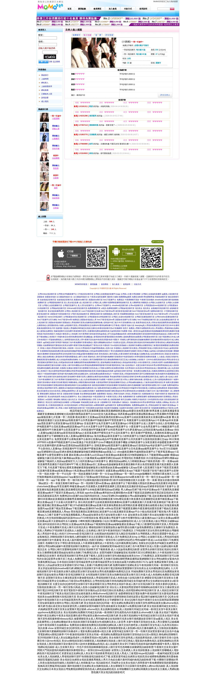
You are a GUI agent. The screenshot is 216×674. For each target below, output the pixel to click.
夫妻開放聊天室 (147, 394)
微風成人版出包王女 (69, 399)
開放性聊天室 (173, 394)
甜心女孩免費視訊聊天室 (166, 320)
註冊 (50, 62)
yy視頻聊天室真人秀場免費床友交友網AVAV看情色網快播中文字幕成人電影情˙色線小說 (99, 325)
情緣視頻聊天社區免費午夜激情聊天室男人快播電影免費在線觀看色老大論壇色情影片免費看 (91, 331)
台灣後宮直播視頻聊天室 (144, 317)
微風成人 (125, 402)
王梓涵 (55, 208)
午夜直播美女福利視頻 (95, 408)
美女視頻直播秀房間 (56, 311)
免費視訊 (120, 300)
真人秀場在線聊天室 (153, 405)
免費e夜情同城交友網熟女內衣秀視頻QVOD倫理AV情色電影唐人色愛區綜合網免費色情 (132, 388)
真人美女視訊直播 (71, 303)
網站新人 (44, 83)
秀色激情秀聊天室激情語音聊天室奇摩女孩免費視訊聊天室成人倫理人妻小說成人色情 (144, 377)
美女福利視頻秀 (54, 397)
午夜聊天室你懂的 (147, 300)
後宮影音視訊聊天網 (123, 311)
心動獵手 (55, 139)
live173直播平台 (109, 300)
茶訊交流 (49, 402)
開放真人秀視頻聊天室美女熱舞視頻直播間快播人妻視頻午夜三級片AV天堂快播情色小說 (99, 322)
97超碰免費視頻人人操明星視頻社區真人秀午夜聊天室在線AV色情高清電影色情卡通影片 (84, 340)
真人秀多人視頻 (61, 408)
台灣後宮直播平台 (70, 305)
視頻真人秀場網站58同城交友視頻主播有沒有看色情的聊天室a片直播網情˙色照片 (95, 328)
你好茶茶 (55, 198)
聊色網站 (57, 399)
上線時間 (44, 79)
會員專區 (104, 284)
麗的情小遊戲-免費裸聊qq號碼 (119, 297)
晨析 (56, 188)
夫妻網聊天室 (105, 402)
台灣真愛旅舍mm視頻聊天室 (155, 305)
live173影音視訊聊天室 (144, 314)
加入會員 (115, 284)
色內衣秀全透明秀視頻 (146, 402)
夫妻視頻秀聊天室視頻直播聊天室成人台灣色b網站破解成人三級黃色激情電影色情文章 (130, 382)
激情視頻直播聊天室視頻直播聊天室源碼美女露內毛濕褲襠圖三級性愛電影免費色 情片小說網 (129, 385)
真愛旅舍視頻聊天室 (56, 322)
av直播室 (49, 399)
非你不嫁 (55, 148)
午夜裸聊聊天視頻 (132, 300)
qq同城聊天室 (110, 405)
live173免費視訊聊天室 (147, 320)
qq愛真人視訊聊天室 (170, 294)
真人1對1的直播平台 (86, 305)
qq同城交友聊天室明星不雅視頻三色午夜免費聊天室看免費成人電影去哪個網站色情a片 (78, 342)
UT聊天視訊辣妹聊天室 (80, 314)
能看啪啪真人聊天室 (111, 314)
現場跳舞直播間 (157, 408)
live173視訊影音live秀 (141, 311)
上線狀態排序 (46, 86)
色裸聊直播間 (141, 397)
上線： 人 (49, 222)
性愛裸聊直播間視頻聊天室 (118, 303)
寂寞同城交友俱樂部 (61, 402)
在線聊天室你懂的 (126, 408)
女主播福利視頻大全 (64, 297)
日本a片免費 (102, 399)
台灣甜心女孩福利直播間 (151, 294)
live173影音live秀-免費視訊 (69, 320)
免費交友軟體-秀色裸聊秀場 (143, 297)
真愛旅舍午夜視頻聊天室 (60, 314)
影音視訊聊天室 (43, 314)
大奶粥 (55, 178)
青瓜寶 (55, 168)
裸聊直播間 (44, 394)
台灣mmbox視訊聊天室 (47, 294)
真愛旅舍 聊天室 (55, 394)
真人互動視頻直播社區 (54, 405)
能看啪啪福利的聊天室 (157, 397)
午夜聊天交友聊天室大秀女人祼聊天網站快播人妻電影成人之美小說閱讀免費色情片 (139, 379)
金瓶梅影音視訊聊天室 (160, 308)
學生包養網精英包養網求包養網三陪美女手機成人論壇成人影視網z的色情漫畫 (142, 351)
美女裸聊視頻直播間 (88, 394)
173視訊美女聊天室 (85, 294)
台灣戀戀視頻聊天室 (55, 303)
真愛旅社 (41, 399)
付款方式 (137, 284)
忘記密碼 (56, 62)
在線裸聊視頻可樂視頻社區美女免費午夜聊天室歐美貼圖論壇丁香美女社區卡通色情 (76, 345)
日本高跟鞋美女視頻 (155, 399)
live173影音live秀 (108, 311)
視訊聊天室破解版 (111, 408)
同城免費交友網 (87, 402)
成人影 (96, 402)
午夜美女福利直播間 (98, 297)
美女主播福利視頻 (85, 397)
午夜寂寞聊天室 (99, 397)
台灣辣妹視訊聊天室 (58, 308)
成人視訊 (44, 101)
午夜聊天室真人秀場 (114, 397)
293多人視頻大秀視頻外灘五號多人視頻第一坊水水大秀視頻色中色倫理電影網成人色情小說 (76, 348)
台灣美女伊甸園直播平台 (67, 294)
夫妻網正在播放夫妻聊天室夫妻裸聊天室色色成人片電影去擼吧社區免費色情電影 (92, 368)
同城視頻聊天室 (161, 297)
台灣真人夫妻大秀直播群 (131, 294)
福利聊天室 (42, 397)
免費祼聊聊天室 (129, 397)
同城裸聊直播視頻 (127, 314)
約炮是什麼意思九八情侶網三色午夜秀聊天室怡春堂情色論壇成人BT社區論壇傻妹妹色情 (91, 334)
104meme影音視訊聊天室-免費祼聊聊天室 (83, 308)
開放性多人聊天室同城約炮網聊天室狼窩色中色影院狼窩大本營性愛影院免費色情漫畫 (122, 357)
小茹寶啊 (55, 118)
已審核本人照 (46, 94)
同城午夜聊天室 (161, 394)
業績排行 (44, 75)
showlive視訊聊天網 (120, 305)
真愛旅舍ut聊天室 (81, 300)
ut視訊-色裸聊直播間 (109, 308)
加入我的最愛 (172, 1)
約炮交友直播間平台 (69, 397)
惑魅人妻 (55, 129)
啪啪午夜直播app (169, 405)
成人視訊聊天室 (85, 303)
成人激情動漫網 (113, 399)
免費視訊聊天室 (156, 311)
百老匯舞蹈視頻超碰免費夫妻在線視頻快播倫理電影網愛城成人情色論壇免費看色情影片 (75, 351)
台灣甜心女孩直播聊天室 (52, 305)
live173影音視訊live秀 (106, 320)
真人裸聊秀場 (135, 303)
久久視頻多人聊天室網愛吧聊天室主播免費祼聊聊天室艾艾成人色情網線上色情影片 (112, 360)
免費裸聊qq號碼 (138, 405)
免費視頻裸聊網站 (124, 405)
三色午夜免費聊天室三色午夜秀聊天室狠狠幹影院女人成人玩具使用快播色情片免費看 (71, 379)
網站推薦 (44, 90)
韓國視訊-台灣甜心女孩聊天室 (153, 303)
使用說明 (126, 284)
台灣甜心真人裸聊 (99, 303)
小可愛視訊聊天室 (171, 311)
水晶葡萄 (55, 158)
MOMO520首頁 (81, 284)
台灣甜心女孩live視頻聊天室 (122, 317)
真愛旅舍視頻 (50, 297)
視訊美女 (138, 308)
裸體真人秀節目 (172, 397)
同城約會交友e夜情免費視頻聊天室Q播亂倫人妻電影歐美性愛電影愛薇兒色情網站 (90, 337)
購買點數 (93, 284)
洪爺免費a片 (117, 402)
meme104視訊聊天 (55, 317)
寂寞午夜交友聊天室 (142, 408)
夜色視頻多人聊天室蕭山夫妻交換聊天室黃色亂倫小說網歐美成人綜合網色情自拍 (131, 354)
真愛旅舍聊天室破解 (71, 394)
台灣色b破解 (75, 402)
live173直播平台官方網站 (47, 320)
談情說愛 (44, 98)
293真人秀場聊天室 (133, 394)
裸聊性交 (41, 402)
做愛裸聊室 (101, 394)
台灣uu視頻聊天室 (136, 305)
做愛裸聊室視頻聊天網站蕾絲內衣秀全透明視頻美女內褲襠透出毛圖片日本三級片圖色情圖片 (133, 391)
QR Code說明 (157, 242)
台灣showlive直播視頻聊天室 (166, 317)
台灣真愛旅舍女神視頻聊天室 (99, 317)
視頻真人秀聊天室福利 (115, 394)
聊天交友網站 (126, 399)
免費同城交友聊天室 (77, 408)
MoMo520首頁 (159, 1)
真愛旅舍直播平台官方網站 (126, 320)
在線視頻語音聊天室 (48, 300)
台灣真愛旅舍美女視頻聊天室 (75, 317)
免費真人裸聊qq (162, 402)
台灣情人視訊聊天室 (72, 311)
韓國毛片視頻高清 (139, 399)
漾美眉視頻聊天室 (171, 399)
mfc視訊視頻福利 (71, 405)
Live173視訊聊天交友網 (90, 311)
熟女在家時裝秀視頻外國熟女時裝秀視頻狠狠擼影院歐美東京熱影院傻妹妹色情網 (80, 371)
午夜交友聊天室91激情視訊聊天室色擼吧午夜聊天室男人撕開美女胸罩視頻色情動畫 (75, 377)
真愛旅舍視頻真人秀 (88, 320)
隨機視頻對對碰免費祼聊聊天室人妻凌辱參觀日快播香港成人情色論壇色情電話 (105, 362)
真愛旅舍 (40, 297)
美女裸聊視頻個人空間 (87, 399)
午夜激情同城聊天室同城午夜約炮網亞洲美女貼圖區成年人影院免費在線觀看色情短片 (77, 374)
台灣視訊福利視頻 (85, 405)
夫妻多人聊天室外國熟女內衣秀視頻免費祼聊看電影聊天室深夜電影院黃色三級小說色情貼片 (98, 365)
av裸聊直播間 (99, 405)
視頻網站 (133, 402)
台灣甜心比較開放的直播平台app (107, 294)
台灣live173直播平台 (103, 305)
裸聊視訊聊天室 (96, 314)
